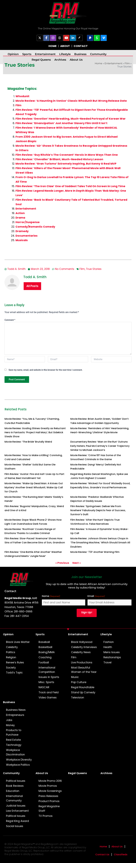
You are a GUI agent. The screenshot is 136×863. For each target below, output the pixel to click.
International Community (14, 798)
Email (96, 596)
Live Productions (81, 662)
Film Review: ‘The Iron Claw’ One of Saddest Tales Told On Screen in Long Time (70, 186)
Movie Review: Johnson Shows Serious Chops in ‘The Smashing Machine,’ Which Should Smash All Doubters (100, 542)
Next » (76, 563)
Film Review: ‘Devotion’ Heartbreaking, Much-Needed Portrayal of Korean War (71, 118)
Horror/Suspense (28, 222)
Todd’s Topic (14, 672)
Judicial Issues (15, 805)
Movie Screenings (50, 791)
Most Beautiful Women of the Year (84, 670)
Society (11, 667)
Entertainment (45, 54)
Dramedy (22, 231)
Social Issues (14, 826)
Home (98, 63)
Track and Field (49, 692)
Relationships (112, 657)
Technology (13, 745)
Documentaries (27, 236)
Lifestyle (65, 54)
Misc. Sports (46, 682)
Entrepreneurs (15, 715)
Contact (10, 591)
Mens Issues (111, 652)
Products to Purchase (13, 732)
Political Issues (15, 781)
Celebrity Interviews (84, 647)
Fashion (108, 642)
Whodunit (22, 96)
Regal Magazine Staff (49, 808)
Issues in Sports (49, 677)
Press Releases (48, 796)
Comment (10, 320)
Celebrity (12, 647)
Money (10, 725)
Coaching (45, 657)
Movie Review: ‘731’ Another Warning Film (94, 552)
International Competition (47, 670)
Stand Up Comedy (83, 692)
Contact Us (102, 854)
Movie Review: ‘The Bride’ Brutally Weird (28, 441)
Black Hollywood (81, 642)
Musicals (22, 240)
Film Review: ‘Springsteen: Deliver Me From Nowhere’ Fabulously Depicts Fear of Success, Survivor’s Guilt (98, 510)
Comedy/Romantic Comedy (35, 226)
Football (44, 662)
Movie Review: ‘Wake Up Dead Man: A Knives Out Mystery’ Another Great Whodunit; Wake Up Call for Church (34, 487)
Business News (16, 710)
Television (77, 697)
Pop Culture (78, 682)
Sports (26, 54)
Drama (20, 217)
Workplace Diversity (19, 759)
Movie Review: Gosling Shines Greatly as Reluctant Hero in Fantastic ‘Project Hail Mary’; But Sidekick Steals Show (35, 432)
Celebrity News (81, 652)
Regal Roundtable (82, 687)
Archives (60, 59)
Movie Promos (48, 786)
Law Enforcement (17, 811)
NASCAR (44, 687)
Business (80, 54)
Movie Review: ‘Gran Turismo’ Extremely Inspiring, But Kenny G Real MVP (66, 163)
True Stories (94, 269)
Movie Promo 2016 (50, 781)
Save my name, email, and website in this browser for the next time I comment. (46, 370)
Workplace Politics (18, 765)
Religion (11, 657)
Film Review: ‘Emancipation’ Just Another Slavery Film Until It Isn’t (61, 123)
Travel (107, 662)
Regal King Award (17, 821)
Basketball (45, 647)
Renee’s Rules (15, 662)
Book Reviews (15, 786)
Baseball (44, 642)
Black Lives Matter (18, 642)
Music (75, 677)
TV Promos (46, 816)
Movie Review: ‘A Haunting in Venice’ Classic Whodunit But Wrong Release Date (71, 101)
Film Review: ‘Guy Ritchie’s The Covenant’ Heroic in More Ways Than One (67, 155)
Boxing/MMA (47, 652)
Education (12, 791)
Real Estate (13, 740)
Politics (10, 652)
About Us (76, 59)
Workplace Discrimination (15, 752)
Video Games (48, 697)
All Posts (32, 286)
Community (98, 54)
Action (20, 213)
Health (107, 647)
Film (127, 63)
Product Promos (49, 801)
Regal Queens (41, 59)
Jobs (9, 720)
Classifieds (120, 854)
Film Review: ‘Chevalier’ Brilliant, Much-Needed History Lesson (59, 159)
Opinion (13, 54)
